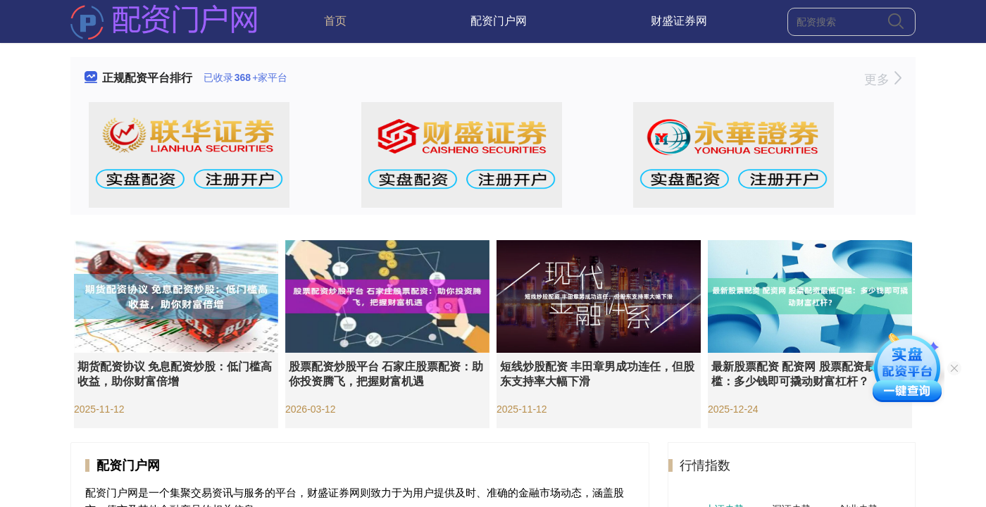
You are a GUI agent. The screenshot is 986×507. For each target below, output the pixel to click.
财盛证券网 (679, 21)
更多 (882, 80)
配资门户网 (498, 21)
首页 (335, 21)
